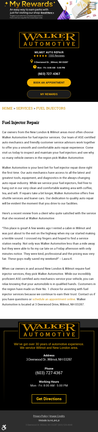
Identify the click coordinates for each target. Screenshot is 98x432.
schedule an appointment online (53, 299)
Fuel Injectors (50, 108)
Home (7, 108)
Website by (49, 420)
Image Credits (57, 416)
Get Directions (49, 398)
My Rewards (49, 94)
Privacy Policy (40, 416)
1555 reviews (56, 55)
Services (24, 108)
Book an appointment (49, 82)
